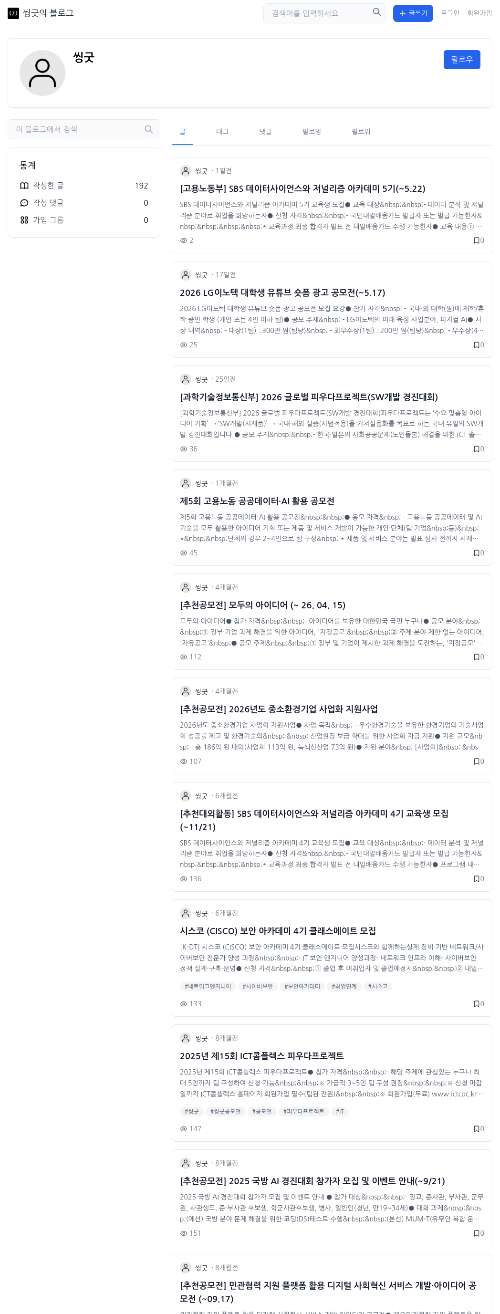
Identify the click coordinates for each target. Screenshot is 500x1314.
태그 (222, 131)
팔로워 (361, 131)
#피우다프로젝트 (303, 1112)
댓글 (266, 131)
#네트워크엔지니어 (208, 987)
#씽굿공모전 (225, 1112)
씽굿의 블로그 (48, 13)
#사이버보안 (258, 987)
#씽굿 (192, 1112)
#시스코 (378, 987)
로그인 (450, 13)
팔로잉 (311, 131)
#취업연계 (344, 987)
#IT (340, 1112)
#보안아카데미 (302, 987)
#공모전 (262, 1112)
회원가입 (479, 13)
